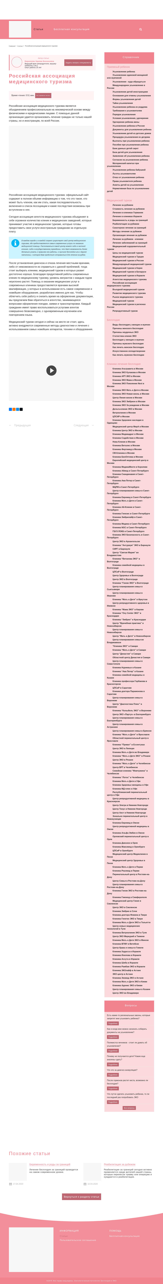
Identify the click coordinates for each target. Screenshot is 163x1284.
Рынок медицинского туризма (128, 297)
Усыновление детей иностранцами (130, 92)
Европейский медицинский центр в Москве (127, 461)
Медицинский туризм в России (128, 260)
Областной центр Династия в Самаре (131, 657)
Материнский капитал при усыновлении (123, 164)
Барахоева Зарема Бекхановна (39, 61)
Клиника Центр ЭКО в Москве (127, 430)
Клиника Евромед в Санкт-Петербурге (132, 497)
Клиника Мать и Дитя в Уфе (126, 781)
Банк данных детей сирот (125, 148)
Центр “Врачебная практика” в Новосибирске (125, 624)
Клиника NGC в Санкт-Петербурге (130, 527)
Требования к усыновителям (127, 111)
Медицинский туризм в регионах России (126, 305)
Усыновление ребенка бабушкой (129, 170)
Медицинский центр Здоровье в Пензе (126, 861)
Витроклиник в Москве (124, 413)
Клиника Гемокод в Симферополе (130, 897)
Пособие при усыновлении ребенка (131, 145)
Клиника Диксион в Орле (125, 843)
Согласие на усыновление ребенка (130, 160)
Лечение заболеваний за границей (130, 243)
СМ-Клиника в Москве (124, 453)
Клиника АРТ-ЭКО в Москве (126, 376)
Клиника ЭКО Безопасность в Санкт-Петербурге (128, 536)
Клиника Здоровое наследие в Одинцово (125, 421)
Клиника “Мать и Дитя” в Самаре (129, 650)
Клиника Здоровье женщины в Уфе (130, 785)
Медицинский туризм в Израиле (129, 276)
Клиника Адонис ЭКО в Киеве (127, 985)
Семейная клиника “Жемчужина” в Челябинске (127, 772)
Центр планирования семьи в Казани (131, 989)
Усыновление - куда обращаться (129, 82)
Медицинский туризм (123, 301)
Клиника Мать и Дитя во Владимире (131, 752)
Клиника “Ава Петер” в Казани (128, 671)
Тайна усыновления (123, 103)
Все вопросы (129, 1108)
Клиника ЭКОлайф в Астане (127, 970)
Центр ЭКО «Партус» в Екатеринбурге (132, 714)
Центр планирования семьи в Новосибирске (124, 630)
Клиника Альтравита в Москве (128, 369)
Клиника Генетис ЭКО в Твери (128, 919)
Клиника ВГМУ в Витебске (126, 944)
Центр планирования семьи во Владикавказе (125, 641)
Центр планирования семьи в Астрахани (124, 725)
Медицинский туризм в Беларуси (129, 272)
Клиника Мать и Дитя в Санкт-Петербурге (125, 502)
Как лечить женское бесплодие (128, 347)
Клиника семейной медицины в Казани (126, 676)
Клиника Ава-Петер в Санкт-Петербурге (124, 481)
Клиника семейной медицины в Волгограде (126, 566)
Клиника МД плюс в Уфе (125, 789)
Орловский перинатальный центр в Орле (128, 837)
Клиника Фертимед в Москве (127, 449)
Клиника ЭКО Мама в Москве (127, 380)
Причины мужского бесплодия (128, 343)
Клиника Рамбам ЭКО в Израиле (129, 966)
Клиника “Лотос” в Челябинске (128, 777)
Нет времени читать (43, 95)
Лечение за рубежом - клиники (128, 239)
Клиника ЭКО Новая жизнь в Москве (131, 394)
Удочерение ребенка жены (126, 122)
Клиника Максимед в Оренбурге (129, 847)
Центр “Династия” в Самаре (127, 654)
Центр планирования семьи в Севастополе (124, 662)
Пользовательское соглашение (78, 1240)
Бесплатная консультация (72, 29)
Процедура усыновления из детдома (131, 137)
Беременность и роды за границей (130, 220)
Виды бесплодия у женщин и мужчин (131, 325)
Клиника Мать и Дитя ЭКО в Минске (131, 940)
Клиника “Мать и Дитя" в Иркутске (130, 599)
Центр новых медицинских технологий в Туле (123, 927)
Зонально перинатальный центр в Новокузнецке (127, 817)
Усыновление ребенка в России (129, 126)
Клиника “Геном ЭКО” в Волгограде (131, 583)
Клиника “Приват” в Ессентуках (129, 745)
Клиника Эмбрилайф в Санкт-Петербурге (125, 518)
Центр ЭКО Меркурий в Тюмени (129, 936)
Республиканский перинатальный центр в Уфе (127, 793)
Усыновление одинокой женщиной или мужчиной (127, 76)
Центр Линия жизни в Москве (127, 398)
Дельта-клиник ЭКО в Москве (127, 409)
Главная (12, 46)
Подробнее (113, 1023)
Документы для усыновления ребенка (132, 129)
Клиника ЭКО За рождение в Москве (131, 405)
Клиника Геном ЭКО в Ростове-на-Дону (127, 892)
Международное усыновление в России (126, 86)
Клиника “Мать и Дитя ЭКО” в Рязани (131, 756)
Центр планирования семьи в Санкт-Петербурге (128, 492)
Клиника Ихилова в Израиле (127, 955)
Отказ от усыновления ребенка (128, 177)
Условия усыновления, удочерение (130, 118)
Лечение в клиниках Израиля (127, 216)
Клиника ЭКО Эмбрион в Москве (129, 401)
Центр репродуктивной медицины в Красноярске (128, 799)
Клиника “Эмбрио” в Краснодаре (129, 620)
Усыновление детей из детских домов (132, 133)
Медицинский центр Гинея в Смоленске (124, 902)
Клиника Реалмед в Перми (126, 871)
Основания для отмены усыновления (132, 96)
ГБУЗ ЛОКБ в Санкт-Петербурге (128, 531)
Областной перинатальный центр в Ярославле (128, 739)
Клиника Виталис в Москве (126, 445)
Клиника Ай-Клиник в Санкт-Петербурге (124, 508)
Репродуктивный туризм (125, 311)
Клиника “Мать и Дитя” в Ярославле (131, 734)
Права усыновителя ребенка (127, 181)
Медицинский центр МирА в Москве (131, 427)
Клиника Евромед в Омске (126, 823)
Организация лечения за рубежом (130, 235)
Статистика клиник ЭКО (125, 336)
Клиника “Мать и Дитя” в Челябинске (131, 763)
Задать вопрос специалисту (78, 63)
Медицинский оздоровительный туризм (126, 247)
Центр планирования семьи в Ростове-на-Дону (124, 885)
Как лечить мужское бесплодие (128, 355)
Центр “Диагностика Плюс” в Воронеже (124, 705)
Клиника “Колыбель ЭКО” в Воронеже (132, 710)
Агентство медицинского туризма (130, 279)
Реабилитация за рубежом (126, 224)
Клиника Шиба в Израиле (125, 963)
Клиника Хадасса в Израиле (127, 951)
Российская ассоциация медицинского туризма (122, 284)
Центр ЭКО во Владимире (126, 993)
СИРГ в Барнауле (121, 549)
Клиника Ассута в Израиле (126, 959)
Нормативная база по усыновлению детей (128, 189)
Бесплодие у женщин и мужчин (128, 340)
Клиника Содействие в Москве (128, 438)
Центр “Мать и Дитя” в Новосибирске (132, 636)
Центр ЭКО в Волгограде (125, 579)
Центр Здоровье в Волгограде (128, 575)
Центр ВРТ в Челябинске (125, 767)
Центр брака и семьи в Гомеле (128, 948)
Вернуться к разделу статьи (81, 1196)
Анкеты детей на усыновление (128, 185)
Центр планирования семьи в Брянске (132, 731)
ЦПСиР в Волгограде (123, 572)
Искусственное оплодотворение (129, 351)
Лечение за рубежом (123, 205)
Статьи (38, 29)
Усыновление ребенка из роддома (130, 107)
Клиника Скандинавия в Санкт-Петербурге (125, 475)
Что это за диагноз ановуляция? (122, 1070)
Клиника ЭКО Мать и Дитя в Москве (131, 390)
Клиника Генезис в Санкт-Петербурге (131, 514)
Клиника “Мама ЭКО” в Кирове (128, 609)
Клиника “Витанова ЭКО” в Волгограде (123, 560)
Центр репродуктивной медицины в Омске (128, 827)
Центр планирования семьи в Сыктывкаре (124, 587)
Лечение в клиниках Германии (128, 212)
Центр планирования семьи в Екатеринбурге (124, 719)
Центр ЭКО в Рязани (123, 760)
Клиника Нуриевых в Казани (127, 667)
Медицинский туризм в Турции (128, 257)
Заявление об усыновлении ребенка (131, 156)
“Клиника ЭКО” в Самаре (125, 646)
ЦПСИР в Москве (121, 416)
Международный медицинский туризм (132, 264)
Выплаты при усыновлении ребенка (131, 141)
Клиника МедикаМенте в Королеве (130, 467)
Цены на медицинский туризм (128, 253)
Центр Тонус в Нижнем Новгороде (130, 809)
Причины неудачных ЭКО (125, 332)
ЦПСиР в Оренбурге (123, 851)
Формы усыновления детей (127, 99)
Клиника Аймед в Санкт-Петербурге (131, 471)
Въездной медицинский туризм (129, 289)
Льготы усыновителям (124, 174)
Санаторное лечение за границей (129, 228)
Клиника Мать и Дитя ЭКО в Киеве (130, 982)
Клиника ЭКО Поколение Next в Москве (125, 384)
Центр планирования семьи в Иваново (124, 594)
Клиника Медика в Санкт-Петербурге (131, 524)
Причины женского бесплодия (128, 328)
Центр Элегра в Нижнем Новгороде (130, 805)
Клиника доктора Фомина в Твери (130, 915)
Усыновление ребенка (124, 72)
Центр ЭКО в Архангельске (126, 541)
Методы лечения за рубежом (127, 231)
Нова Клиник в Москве (124, 442)
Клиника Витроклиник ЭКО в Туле (130, 933)
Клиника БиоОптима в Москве (128, 457)
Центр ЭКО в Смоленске (125, 907)
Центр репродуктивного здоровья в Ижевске (128, 604)
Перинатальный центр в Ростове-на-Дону (128, 875)
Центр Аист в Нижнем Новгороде (129, 813)
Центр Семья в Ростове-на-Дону (129, 881)
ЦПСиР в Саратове (122, 688)
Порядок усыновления (124, 114)
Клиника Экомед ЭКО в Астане (128, 978)
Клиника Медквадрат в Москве (128, 434)
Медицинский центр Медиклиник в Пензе (127, 855)
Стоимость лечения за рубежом (129, 209)
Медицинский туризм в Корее (127, 268)
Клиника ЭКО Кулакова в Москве (129, 372)
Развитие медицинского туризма (129, 293)
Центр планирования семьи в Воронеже (124, 699)
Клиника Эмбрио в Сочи (125, 911)
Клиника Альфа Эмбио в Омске (129, 833)
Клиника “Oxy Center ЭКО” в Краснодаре (124, 614)
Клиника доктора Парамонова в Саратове (126, 692)
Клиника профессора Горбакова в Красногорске (127, 682)
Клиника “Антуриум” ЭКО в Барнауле (132, 545)
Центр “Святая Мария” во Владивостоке (123, 553)
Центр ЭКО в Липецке (123, 748)
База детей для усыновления (127, 152)
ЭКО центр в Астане (123, 974)
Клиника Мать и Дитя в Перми (128, 867)
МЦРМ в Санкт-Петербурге (126, 487)
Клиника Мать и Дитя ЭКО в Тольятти (132, 922)
